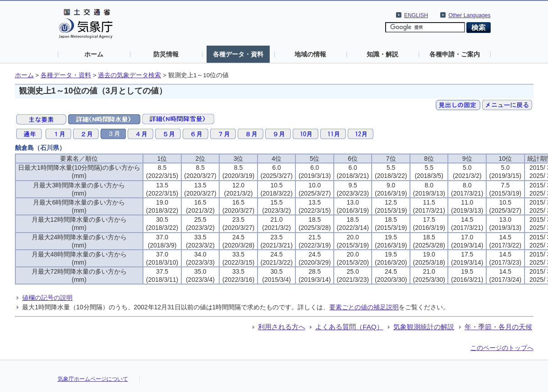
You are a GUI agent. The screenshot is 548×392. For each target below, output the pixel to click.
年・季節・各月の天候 (498, 327)
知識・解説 (382, 54)
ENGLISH (416, 15)
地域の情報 (310, 54)
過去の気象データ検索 (129, 75)
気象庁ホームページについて (93, 379)
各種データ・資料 (238, 54)
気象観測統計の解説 (423, 327)
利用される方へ (281, 327)
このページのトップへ (502, 347)
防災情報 (166, 54)
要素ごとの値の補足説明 (364, 307)
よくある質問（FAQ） (349, 327)
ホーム (93, 54)
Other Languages (469, 15)
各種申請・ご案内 (454, 54)
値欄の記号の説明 (47, 297)
